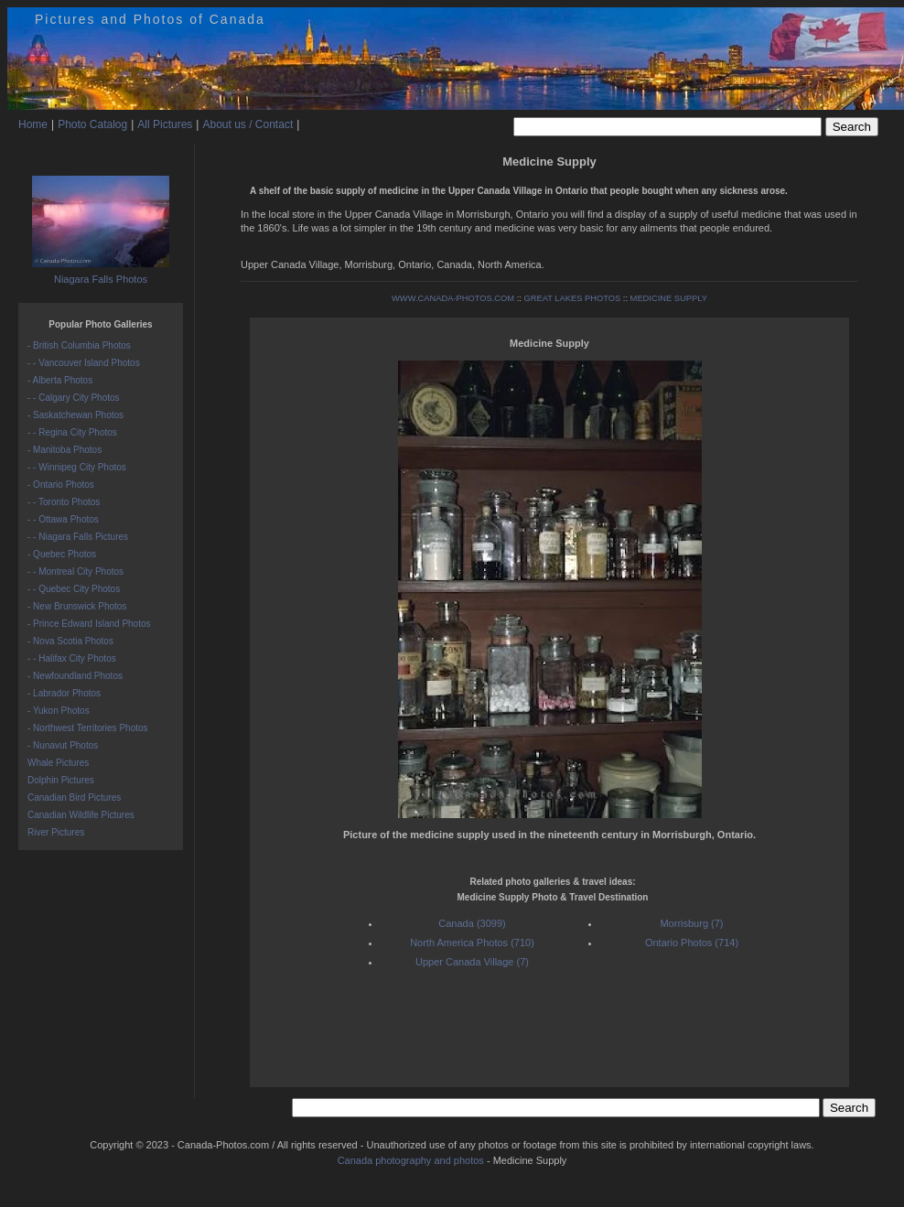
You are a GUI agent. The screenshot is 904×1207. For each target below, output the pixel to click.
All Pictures (164, 124)
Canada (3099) (471, 923)
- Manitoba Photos (64, 450)
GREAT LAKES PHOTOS (571, 298)
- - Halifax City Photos (71, 658)
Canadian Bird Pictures (74, 797)
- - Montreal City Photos (75, 571)
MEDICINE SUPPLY (668, 298)
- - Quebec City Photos (73, 589)
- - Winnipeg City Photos (76, 467)
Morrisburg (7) (691, 923)
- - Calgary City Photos (73, 398)
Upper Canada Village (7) (472, 961)
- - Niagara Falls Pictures (77, 537)
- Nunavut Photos (62, 745)
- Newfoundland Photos (75, 676)
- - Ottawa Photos (63, 519)
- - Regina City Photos (72, 432)
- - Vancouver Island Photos (83, 363)
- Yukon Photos (58, 711)
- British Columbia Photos (79, 345)
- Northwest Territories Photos (87, 728)
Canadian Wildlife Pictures (81, 815)
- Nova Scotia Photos (70, 641)
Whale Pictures (58, 763)
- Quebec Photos (61, 554)
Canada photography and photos (411, 1160)
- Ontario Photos (60, 485)
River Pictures (55, 832)
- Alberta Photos (59, 380)
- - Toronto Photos (63, 502)
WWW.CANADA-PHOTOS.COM (453, 298)
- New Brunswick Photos (76, 606)
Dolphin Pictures (60, 780)
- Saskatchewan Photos (75, 415)
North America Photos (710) (472, 942)
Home (33, 124)
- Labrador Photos (64, 693)
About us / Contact (247, 124)
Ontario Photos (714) (691, 942)
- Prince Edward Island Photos (89, 624)
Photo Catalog (92, 124)
